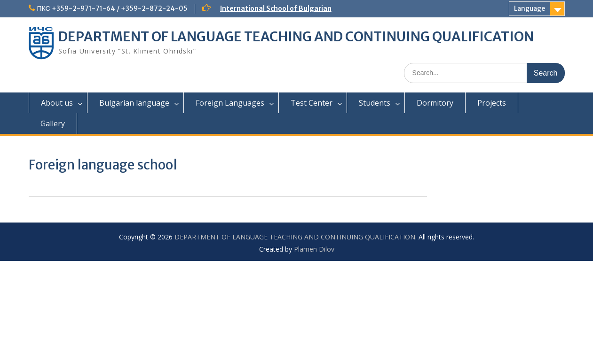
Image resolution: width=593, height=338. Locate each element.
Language (529, 8)
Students (374, 103)
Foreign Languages (230, 103)
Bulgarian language (134, 103)
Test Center (311, 103)
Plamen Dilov (314, 249)
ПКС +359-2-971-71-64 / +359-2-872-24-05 (112, 8)
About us (57, 103)
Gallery (52, 123)
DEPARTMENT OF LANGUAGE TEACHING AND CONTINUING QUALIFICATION (296, 36)
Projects (491, 103)
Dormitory (435, 103)
